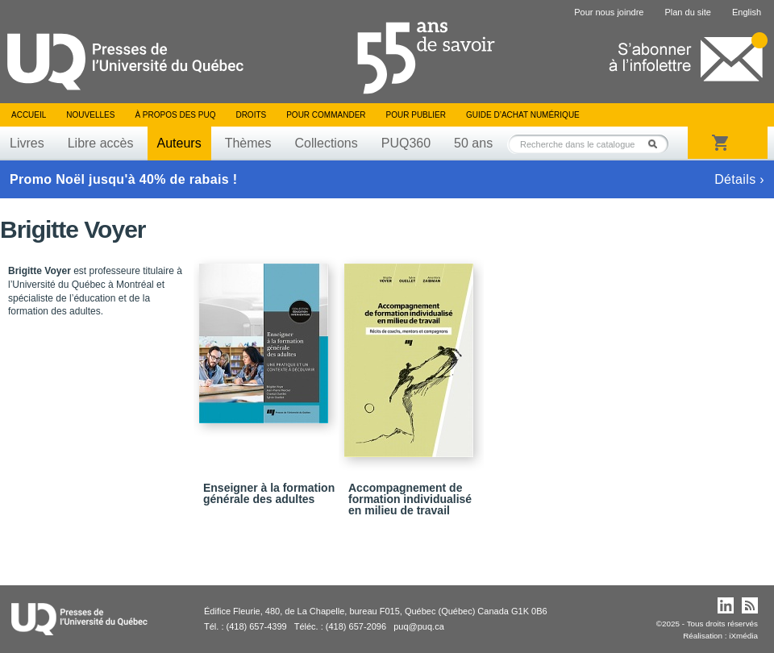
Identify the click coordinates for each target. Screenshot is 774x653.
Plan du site (687, 12)
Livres (27, 143)
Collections (325, 143)
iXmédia (743, 635)
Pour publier (416, 114)
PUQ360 (406, 143)
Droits (250, 114)
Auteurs (179, 143)
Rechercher (657, 144)
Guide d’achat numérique (523, 114)
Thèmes (248, 143)
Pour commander (325, 114)
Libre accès (101, 143)
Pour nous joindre (608, 12)
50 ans (473, 143)
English (746, 12)
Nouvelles (90, 114)
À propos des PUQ (175, 114)
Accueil (28, 114)
